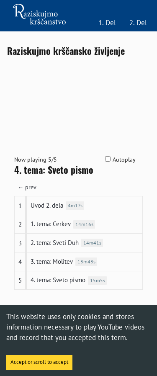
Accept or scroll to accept (39, 362)
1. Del (107, 22)
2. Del (138, 22)
